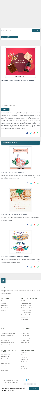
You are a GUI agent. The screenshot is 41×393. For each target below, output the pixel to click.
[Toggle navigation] (38, 2)
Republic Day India (5, 331)
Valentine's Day (24, 366)
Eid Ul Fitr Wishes (25, 333)
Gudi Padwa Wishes (25, 317)
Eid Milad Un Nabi (25, 340)
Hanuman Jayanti (25, 321)
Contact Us (3, 303)
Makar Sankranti (5, 370)
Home (4, 37)
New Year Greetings (5, 354)
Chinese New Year (5, 363)
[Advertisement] (20, 13)
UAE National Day (5, 340)
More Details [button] (11, 390)
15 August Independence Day (8, 333)
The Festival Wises (14, 382)
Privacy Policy (4, 305)
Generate (5, 109)
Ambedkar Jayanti (25, 368)
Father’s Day (24, 354)
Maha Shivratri (24, 319)
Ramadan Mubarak (25, 331)
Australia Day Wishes (6, 338)
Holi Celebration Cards (26, 303)
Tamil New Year (5, 361)
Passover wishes (12, 37)
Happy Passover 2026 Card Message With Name (14, 214)
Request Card (4, 307)
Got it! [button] (34, 388)
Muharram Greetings (25, 338)
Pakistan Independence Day (7, 335)
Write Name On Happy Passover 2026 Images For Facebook (17, 80)
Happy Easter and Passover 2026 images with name (15, 256)
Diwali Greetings (25, 300)
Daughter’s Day (24, 361)
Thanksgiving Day (5, 365)
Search (36, 30)
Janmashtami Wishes (26, 305)
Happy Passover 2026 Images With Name (12, 172)
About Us (3, 310)
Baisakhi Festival (5, 368)
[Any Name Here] (20, 105)
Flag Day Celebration (6, 345)
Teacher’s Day (24, 357)
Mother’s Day (24, 352)
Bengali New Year (5, 358)
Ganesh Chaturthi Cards (26, 314)
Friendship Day (24, 359)
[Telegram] (29, 380)
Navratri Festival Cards (26, 310)
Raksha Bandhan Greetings (27, 307)
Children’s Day (24, 364)
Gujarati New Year (5, 356)
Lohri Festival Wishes (26, 312)
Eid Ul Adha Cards (25, 335)
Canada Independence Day (7, 342)
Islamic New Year (25, 342)
